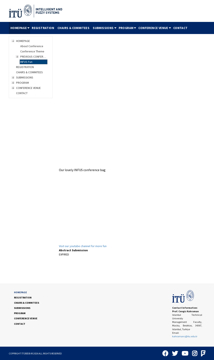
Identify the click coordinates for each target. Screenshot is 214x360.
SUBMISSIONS (105, 28)
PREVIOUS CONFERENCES (33, 56)
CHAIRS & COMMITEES (73, 28)
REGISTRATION (43, 28)
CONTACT (180, 28)
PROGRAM (128, 28)
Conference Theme (32, 51)
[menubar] (99, 28)
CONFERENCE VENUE (154, 28)
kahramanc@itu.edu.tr (184, 336)
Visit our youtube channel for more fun (83, 246)
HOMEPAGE (20, 28)
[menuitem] (19, 28)
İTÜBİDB (26, 353)
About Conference (31, 46)
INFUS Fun (26, 62)
